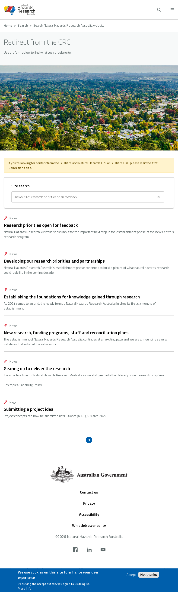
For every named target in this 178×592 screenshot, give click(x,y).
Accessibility (89, 514)
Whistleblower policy (89, 525)
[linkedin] (89, 550)
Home (8, 25)
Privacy (89, 503)
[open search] (159, 10)
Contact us (89, 492)
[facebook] (75, 550)
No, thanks (148, 575)
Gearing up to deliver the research (37, 368)
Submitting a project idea (29, 409)
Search (23, 25)
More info (24, 588)
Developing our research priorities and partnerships (54, 260)
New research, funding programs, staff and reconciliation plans (66, 332)
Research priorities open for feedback (41, 225)
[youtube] (103, 550)
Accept (131, 575)
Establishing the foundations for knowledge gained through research (72, 296)
